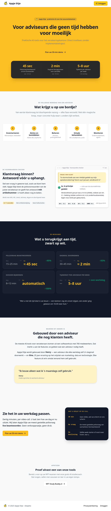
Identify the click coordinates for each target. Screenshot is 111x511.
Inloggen (104, 506)
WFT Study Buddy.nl (55, 484)
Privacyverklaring (91, 506)
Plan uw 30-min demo (55, 52)
